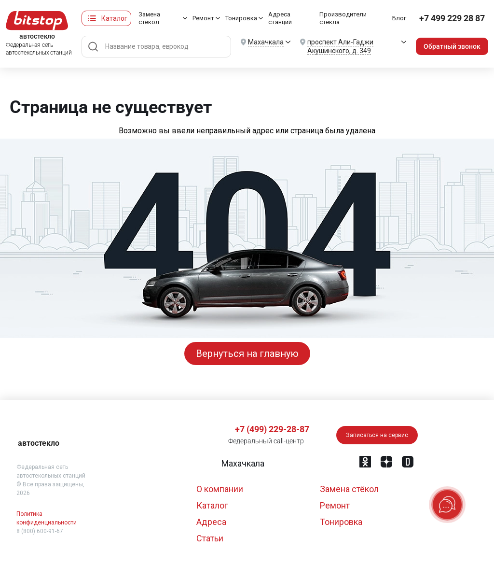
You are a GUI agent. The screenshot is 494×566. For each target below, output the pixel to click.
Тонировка (242, 18)
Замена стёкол (149, 18)
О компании (219, 489)
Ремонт (204, 18)
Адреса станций (280, 18)
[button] (242, 463)
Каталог (114, 18)
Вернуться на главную (247, 353)
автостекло (38, 443)
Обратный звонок (452, 46)
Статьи (209, 538)
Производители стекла (344, 18)
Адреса (211, 522)
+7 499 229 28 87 (452, 18)
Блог (400, 18)
